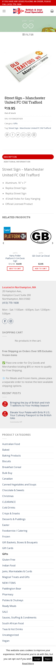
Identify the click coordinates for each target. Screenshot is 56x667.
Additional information (17, 161)
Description (10, 157)
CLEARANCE (9, 502)
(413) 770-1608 (10, 302)
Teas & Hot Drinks (12, 629)
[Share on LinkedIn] (34, 134)
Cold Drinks (8, 507)
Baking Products (11, 455)
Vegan (5, 640)
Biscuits (6, 461)
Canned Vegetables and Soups (19, 484)
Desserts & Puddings (14, 519)
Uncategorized (10, 635)
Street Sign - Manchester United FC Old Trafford (30, 128)
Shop (24, 21)
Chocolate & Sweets (13, 490)
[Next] (52, 249)
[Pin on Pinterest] (28, 134)
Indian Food (8, 565)
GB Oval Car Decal (41, 255)
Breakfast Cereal (11, 467)
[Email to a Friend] (23, 134)
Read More (28, 663)
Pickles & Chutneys (12, 600)
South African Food (13, 623)
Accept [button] (37, 659)
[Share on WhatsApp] (7, 134)
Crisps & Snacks (11, 513)
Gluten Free (8, 559)
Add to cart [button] (15, 268)
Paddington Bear (11, 588)
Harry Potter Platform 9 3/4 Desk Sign (15, 258)
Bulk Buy (7, 473)
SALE (5, 611)
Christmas (8, 496)
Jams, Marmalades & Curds (17, 571)
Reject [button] (48, 659)
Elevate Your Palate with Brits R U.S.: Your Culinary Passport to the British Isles (30, 415)
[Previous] (3, 249)
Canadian (7, 478)
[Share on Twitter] (18, 134)
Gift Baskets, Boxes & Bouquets (20, 542)
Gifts (31, 21)
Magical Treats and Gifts (16, 577)
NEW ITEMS (9, 583)
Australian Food (11, 444)
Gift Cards (7, 548)
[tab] (28, 156)
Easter (5, 525)
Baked (5, 449)
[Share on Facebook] (12, 134)
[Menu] (4, 11)
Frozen (6, 536)
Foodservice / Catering (14, 530)
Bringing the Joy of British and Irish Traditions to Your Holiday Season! (30, 404)
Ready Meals (9, 606)
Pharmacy (7, 594)
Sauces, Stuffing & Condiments (19, 617)
